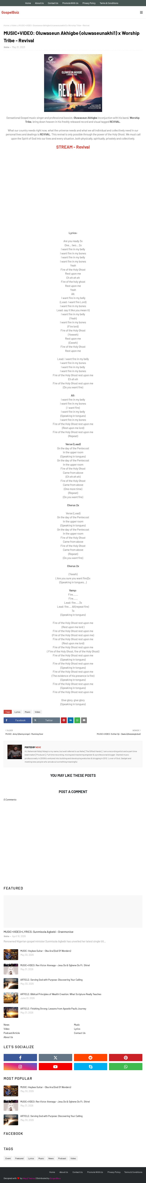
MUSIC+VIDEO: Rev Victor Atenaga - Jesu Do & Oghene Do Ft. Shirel (55, 965)
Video (14, 25)
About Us (39, 3)
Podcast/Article (12, 1033)
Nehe (6, 47)
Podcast (62, 1158)
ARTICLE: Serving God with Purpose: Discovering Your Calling (51, 979)
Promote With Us (70, 3)
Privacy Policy (89, 3)
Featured (19, 1158)
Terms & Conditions (109, 3)
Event (8, 1158)
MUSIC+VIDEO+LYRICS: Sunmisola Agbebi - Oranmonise (38, 931)
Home (28, 3)
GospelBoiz (10, 12)
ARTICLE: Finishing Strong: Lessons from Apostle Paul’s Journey (53, 1008)
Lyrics (17, 712)
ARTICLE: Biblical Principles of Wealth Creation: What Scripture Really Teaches (60, 994)
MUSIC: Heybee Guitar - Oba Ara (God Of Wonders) (45, 950)
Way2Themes (29, 1178)
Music (27, 712)
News (6, 1024)
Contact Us (53, 3)
